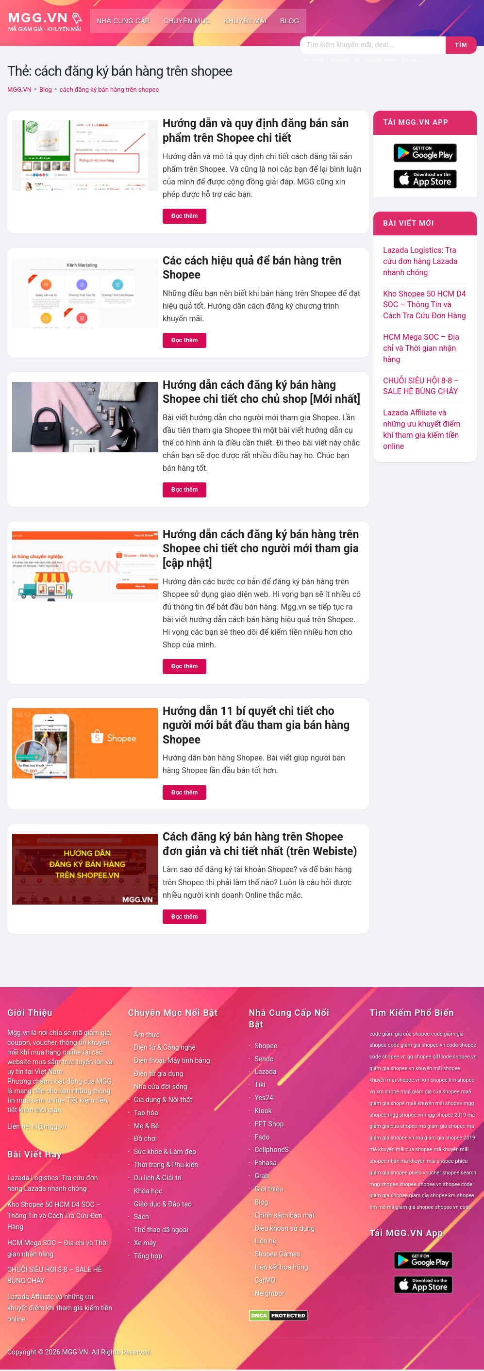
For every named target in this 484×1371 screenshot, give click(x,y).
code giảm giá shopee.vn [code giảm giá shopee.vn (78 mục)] (416, 1045)
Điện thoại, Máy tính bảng (172, 1060)
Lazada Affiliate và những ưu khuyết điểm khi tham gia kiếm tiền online (59, 1308)
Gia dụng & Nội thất (163, 1100)
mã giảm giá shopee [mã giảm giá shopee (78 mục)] (441, 1126)
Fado (262, 1137)
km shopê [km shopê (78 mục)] (387, 1092)
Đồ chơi (145, 1138)
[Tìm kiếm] (373, 45)
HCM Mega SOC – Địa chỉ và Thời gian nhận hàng (421, 348)
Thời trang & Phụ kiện (166, 1165)
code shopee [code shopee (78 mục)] (461, 1045)
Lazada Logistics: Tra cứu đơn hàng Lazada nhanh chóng (420, 261)
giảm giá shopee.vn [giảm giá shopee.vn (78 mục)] (391, 1068)
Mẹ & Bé (146, 1126)
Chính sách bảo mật (285, 1215)
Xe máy (145, 1243)
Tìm (461, 45)
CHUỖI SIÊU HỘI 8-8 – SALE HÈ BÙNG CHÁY (54, 1275)
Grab (262, 1176)
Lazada (266, 1071)
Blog (290, 21)
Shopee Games (277, 1254)
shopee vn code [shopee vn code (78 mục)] (453, 1207)
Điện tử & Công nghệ (165, 1047)
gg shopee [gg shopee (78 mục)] (419, 1057)
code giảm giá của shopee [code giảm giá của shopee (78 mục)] (399, 1034)
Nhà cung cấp (123, 21)
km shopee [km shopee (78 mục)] (435, 1080)
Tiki (260, 1085)
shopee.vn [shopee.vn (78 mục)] (430, 1184)
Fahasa (266, 1163)
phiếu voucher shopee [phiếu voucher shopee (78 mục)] (434, 1173)
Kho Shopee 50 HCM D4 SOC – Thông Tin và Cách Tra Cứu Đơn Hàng (424, 305)
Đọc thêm (184, 216)
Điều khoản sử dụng (285, 1228)
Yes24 (264, 1098)
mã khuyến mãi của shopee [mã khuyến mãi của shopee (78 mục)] (400, 1149)
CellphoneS (272, 1150)
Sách (141, 1217)
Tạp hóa (146, 1113)
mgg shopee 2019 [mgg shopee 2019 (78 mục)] (445, 1115)
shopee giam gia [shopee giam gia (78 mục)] (410, 1195)
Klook (263, 1111)
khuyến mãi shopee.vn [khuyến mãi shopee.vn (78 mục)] (394, 1080)
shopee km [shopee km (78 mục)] (442, 1195)
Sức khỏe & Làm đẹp (165, 1152)
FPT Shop (269, 1124)
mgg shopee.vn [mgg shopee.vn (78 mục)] (405, 1115)
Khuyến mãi (245, 21)
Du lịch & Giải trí (158, 1178)
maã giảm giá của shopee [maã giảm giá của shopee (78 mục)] (430, 1092)
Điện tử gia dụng (159, 1073)
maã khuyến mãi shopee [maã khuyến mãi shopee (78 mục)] (434, 1103)
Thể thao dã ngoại (161, 1230)
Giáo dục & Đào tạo (163, 1204)
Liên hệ (266, 1241)
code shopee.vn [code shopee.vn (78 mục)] (387, 1057)
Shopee (266, 1046)
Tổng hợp (148, 1256)
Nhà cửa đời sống (160, 1086)
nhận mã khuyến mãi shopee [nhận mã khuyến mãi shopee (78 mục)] (420, 1161)
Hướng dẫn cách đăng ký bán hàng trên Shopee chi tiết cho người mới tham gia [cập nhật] (261, 549)
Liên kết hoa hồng (281, 1267)
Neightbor (270, 1293)
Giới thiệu (269, 1189)
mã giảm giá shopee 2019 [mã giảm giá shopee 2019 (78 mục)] (445, 1138)
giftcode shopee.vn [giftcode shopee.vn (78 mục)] (454, 1057)
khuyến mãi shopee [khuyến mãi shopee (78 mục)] (438, 1068)
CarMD (265, 1280)
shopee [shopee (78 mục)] (408, 1184)
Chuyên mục (186, 21)
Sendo (264, 1059)
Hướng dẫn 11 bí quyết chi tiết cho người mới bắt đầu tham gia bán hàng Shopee (256, 725)
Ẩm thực (147, 1035)
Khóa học (148, 1191)
